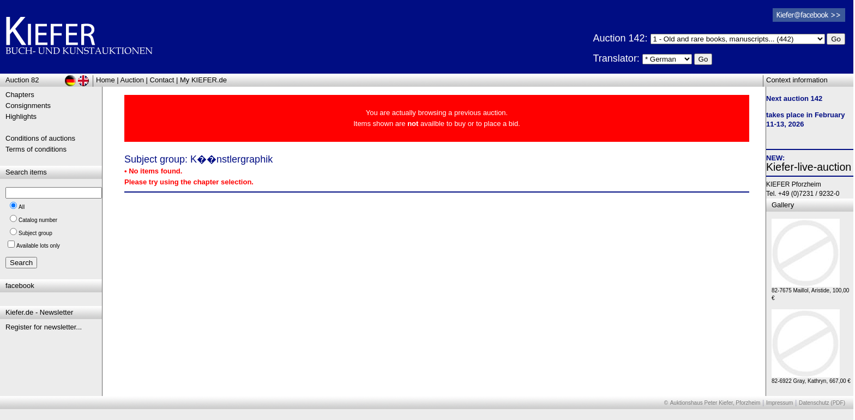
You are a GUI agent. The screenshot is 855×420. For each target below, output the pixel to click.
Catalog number (38, 220)
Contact (162, 80)
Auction (132, 80)
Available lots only (38, 246)
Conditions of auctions (40, 138)
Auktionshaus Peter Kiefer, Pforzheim (715, 403)
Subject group (35, 233)
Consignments (28, 105)
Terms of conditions (36, 149)
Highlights (21, 116)
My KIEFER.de (203, 80)
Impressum (779, 403)
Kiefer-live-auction (808, 167)
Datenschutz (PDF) (822, 403)
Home (105, 80)
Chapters (19, 95)
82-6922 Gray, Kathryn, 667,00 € (811, 378)
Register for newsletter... (43, 327)
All (22, 207)
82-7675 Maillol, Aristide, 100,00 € (810, 291)
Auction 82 (22, 80)
